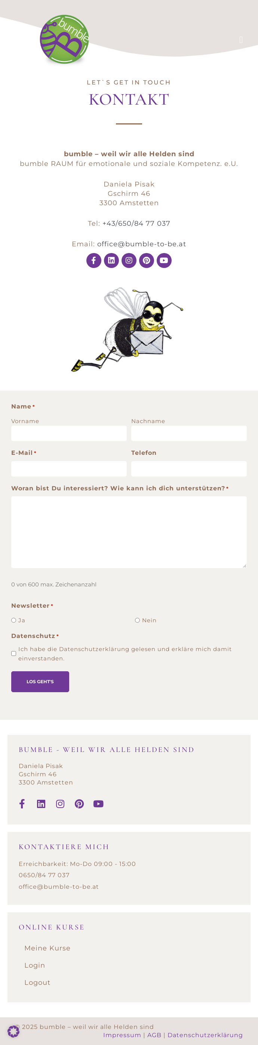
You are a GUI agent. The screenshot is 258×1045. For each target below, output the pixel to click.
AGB (154, 1035)
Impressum (122, 1035)
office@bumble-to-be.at (141, 244)
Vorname (25, 421)
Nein (149, 619)
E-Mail (24, 453)
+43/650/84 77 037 (136, 223)
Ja (21, 619)
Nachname (148, 421)
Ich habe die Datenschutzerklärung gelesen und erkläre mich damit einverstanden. (125, 653)
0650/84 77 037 (44, 875)
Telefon (144, 452)
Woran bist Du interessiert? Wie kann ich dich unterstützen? (120, 488)
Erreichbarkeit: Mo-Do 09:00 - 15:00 (77, 863)
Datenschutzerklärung (205, 1035)
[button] (13, 1031)
